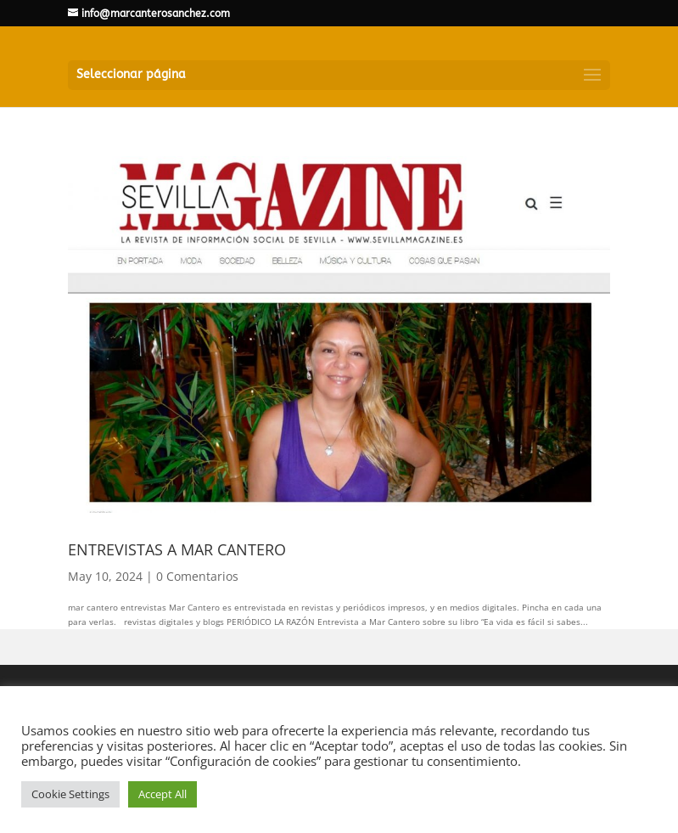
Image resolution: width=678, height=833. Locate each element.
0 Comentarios (197, 576)
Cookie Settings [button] (70, 794)
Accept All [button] (162, 794)
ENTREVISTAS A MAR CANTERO (177, 549)
